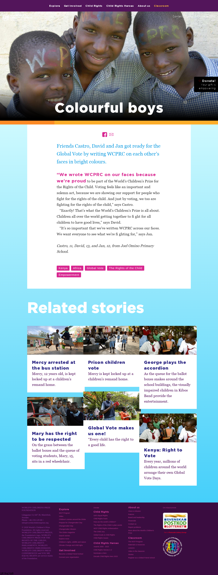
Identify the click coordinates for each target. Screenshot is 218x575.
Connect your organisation (69, 557)
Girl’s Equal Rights (100, 516)
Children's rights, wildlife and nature (72, 542)
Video (61, 516)
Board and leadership (136, 517)
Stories (131, 554)
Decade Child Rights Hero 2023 (105, 556)
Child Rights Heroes (120, 5)
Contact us (132, 524)
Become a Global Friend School (71, 554)
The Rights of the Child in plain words (107, 525)
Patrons (131, 514)
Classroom (161, 5)
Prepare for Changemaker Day (70, 523)
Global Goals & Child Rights (104, 535)
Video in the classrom (136, 551)
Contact (178, 16)
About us (144, 5)
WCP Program (64, 513)
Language (205, 16)
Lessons (131, 548)
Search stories (64, 536)
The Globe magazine (67, 532)
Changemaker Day (66, 526)
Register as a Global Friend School (141, 558)
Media (189, 16)
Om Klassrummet (169, 508)
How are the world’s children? (104, 522)
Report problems (134, 527)
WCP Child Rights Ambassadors (105, 528)
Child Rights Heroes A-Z (102, 550)
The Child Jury (99, 532)
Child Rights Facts (100, 519)
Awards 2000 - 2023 (101, 547)
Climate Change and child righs (71, 545)
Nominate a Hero (100, 553)
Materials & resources (136, 545)
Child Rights (93, 5)
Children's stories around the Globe (72, 519)
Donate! (207, 84)
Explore (54, 5)
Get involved (73, 5)
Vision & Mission (134, 511)
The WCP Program (135, 542)
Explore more (64, 539)
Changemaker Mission (67, 529)
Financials (132, 521)
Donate (96, 508)
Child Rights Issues (100, 538)
